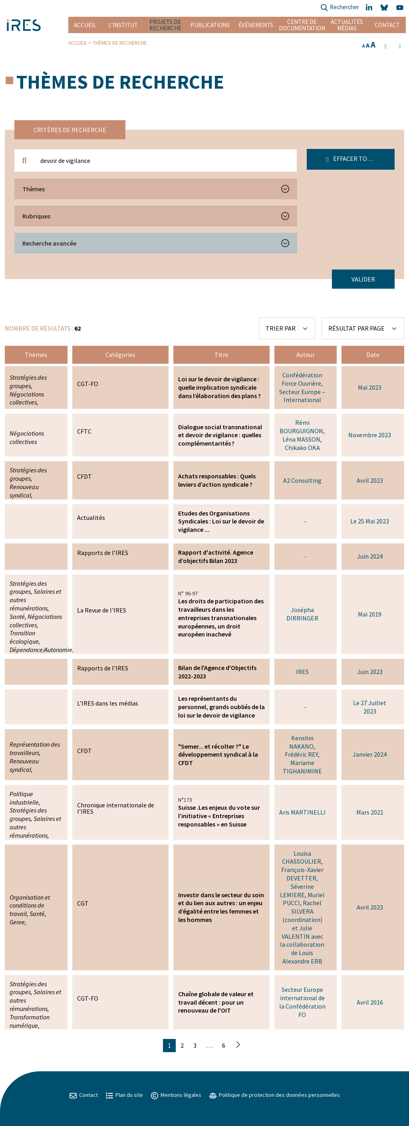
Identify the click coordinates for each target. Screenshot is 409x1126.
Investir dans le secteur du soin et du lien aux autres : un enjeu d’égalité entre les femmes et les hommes (221, 907)
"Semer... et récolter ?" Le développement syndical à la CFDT (218, 754)
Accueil (85, 25)
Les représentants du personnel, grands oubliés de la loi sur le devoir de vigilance (221, 706)
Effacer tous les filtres (360, 159)
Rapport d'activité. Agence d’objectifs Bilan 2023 (215, 556)
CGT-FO (87, 384)
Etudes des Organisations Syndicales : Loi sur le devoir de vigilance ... (221, 521)
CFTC (84, 431)
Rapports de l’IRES (102, 553)
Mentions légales (176, 1094)
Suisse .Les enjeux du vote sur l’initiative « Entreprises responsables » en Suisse (219, 815)
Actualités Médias (347, 25)
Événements (255, 25)
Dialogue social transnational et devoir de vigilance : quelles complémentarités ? (220, 435)
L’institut (123, 25)
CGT (83, 903)
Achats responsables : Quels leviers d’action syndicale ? (217, 480)
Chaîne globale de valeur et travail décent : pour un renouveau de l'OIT (216, 1002)
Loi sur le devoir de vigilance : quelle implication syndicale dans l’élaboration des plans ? (219, 387)
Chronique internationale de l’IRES (115, 808)
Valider (363, 279)
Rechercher (339, 7)
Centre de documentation (302, 25)
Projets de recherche (165, 25)
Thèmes (33, 189)
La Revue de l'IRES (101, 610)
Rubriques (36, 216)
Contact (387, 25)
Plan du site (124, 1094)
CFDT (84, 476)
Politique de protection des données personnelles (274, 1094)
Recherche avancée (49, 243)
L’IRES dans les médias (107, 703)
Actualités (91, 517)
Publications (210, 25)
